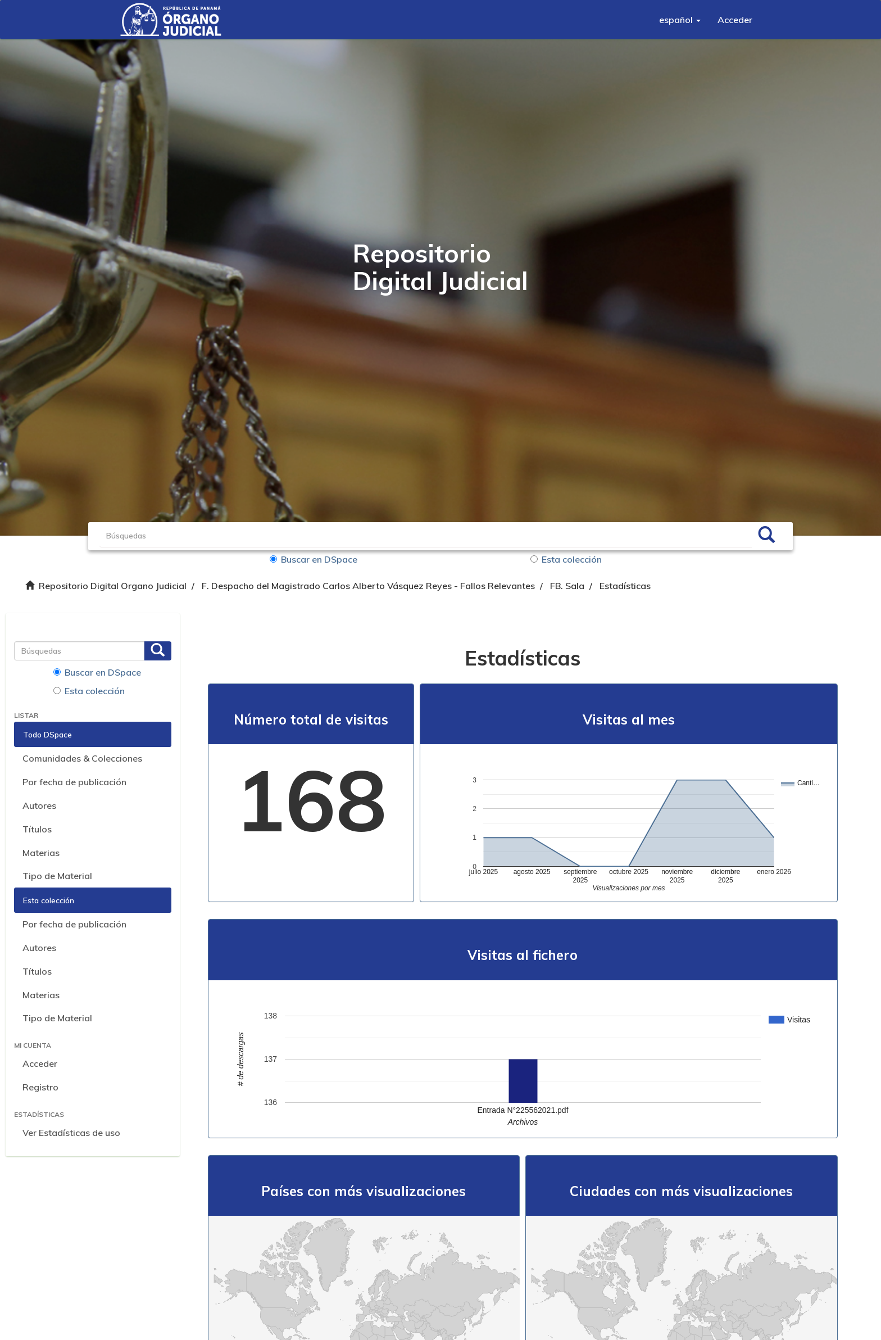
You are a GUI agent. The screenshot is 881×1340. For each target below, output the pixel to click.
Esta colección (566, 559)
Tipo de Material (57, 875)
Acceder (39, 1063)
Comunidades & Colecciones (82, 758)
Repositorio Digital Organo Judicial (113, 585)
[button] (680, 19)
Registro (40, 1087)
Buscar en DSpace (313, 559)
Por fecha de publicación (74, 781)
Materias (41, 852)
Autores (39, 805)
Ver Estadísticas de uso (71, 1132)
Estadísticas (625, 585)
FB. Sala (567, 585)
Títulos (37, 829)
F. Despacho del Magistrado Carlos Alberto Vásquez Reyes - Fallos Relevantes (368, 585)
